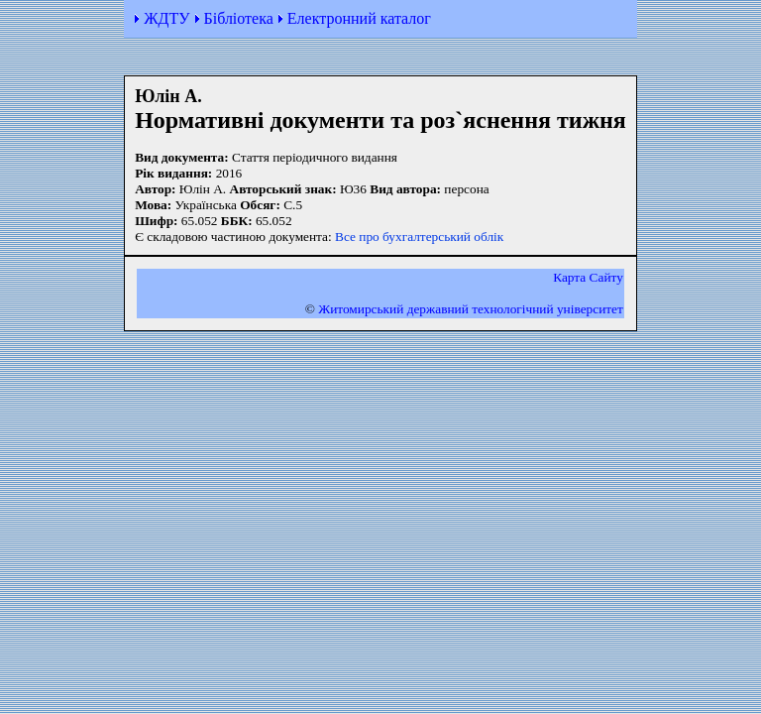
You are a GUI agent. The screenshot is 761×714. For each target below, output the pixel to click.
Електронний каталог (359, 18)
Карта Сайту (588, 277)
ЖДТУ (166, 18)
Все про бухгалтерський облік (419, 236)
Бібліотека (238, 18)
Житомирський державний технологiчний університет (470, 308)
